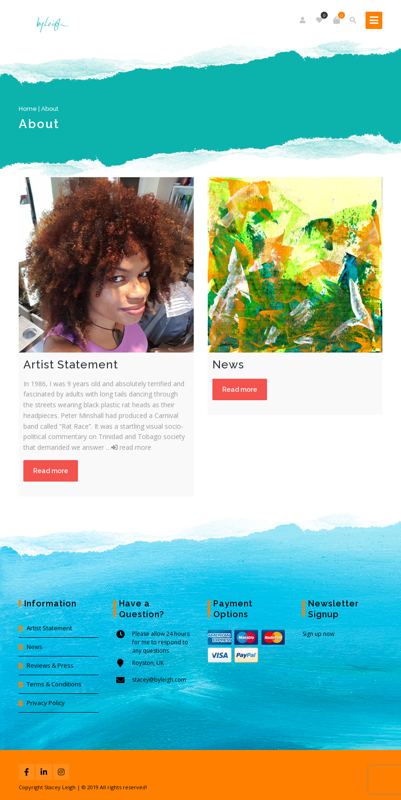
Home (28, 108)
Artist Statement (49, 628)
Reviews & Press (50, 665)
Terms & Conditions (54, 684)
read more (131, 447)
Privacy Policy (46, 703)
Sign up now (318, 634)
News (34, 646)
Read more (50, 471)
